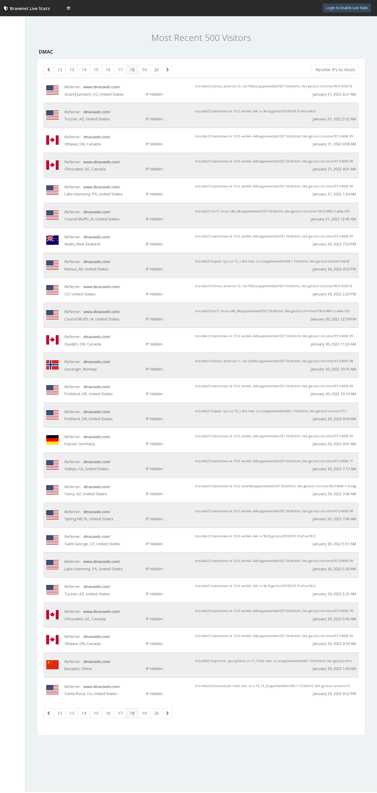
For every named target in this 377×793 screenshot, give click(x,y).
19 (178, 69)
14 (117, 69)
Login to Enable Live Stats (347, 7)
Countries (18, 89)
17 (154, 69)
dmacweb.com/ (131, 117)
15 (130, 69)
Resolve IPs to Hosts (335, 69)
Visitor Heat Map (24, 77)
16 (142, 69)
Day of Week (20, 101)
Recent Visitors (24, 66)
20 (190, 69)
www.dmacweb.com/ (135, 86)
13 (105, 69)
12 (93, 69)
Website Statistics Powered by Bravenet (25, 156)
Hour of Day (20, 112)
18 (166, 69)
